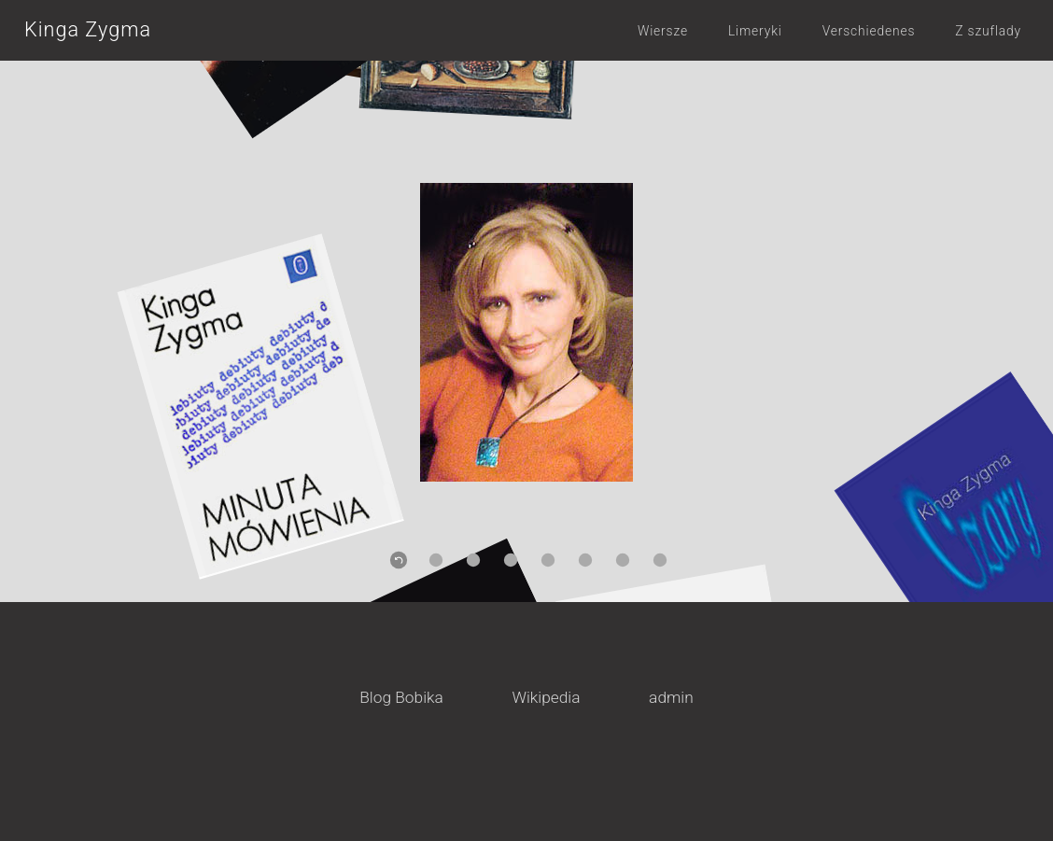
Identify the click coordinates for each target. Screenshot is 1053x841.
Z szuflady (988, 30)
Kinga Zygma (87, 29)
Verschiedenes (869, 30)
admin (671, 697)
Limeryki (755, 30)
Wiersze (663, 30)
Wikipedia (546, 697)
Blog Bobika (401, 697)
